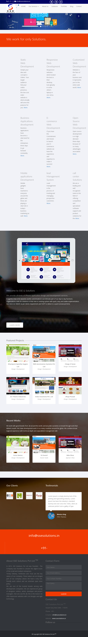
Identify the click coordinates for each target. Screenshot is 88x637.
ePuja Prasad (70, 397)
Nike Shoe (70, 455)
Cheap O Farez (70, 364)
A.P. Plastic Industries (18, 397)
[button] (8, 15)
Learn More (15, 325)
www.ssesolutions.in (59, 618)
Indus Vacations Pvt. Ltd (44, 397)
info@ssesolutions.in (23, 1)
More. (26, 108)
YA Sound (44, 455)
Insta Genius (17, 455)
